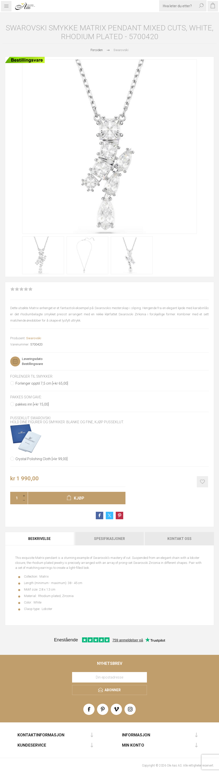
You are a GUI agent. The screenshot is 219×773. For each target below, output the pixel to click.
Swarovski (33, 338)
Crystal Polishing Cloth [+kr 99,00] (41, 459)
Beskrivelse (39, 539)
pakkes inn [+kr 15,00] (32, 404)
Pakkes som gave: (26, 397)
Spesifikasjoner (109, 539)
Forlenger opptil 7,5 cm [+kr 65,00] (41, 383)
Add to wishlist (202, 481)
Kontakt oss (179, 539)
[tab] (40, 538)
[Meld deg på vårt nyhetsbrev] (109, 677)
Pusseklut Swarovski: (30, 418)
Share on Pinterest (119, 515)
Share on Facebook (99, 515)
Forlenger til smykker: (31, 376)
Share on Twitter (109, 515)
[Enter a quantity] (15, 498)
